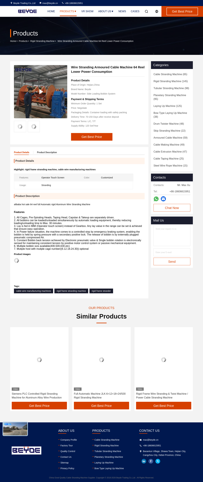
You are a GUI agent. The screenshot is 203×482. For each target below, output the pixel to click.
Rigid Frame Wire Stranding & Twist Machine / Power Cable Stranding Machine (162, 395)
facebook (150, 461)
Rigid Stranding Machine (42, 41)
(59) (170, 137)
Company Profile (68, 440)
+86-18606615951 (72, 3)
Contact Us (65, 457)
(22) (170, 130)
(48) (169, 123)
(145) (171, 81)
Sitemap (64, 462)
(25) (169, 158)
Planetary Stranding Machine (109, 457)
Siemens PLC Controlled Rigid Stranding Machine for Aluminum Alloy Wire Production (37, 395)
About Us (106, 11)
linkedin (143, 461)
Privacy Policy (67, 468)
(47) (170, 151)
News (122, 11)
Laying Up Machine (104, 462)
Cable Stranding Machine (107, 440)
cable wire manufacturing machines (33, 291)
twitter (157, 461)
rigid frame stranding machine (71, 291)
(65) (170, 74)
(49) (169, 144)
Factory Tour (66, 445)
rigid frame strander (101, 291)
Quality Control (67, 451)
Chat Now (172, 208)
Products (68, 11)
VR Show (87, 11)
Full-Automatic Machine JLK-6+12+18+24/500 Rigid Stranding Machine (100, 395)
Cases (135, 11)
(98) (171, 88)
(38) (170, 115)
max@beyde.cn (48, 3)
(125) (168, 106)
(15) (170, 165)
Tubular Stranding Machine (108, 451)
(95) (170, 97)
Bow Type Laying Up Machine (109, 468)
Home (51, 11)
